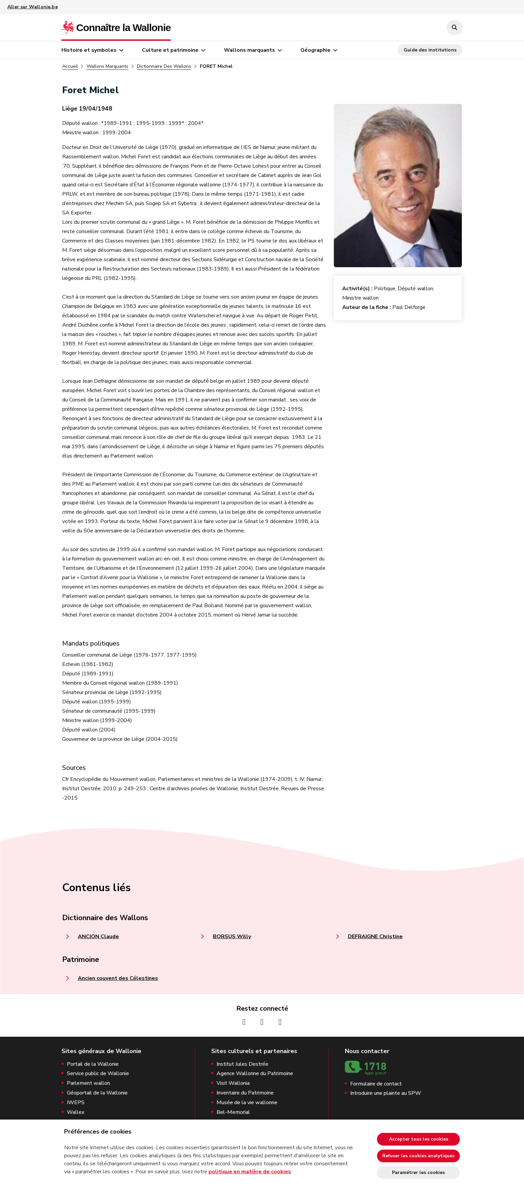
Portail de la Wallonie (93, 1064)
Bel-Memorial (233, 1112)
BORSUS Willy (232, 936)
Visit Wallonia (233, 1083)
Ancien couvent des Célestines (118, 978)
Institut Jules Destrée (242, 1064)
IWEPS (76, 1102)
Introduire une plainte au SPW (385, 1093)
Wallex (75, 1112)
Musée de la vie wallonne (247, 1102)
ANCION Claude (98, 936)
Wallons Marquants (107, 66)
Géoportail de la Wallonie (97, 1092)
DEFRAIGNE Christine (375, 936)
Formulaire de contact (376, 1083)
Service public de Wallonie (98, 1073)
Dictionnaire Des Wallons (164, 66)
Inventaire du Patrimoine (245, 1092)
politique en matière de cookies (250, 1171)
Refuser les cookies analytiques (418, 1156)
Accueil (70, 66)
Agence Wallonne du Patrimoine (255, 1073)
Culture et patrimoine (170, 50)
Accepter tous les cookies (418, 1139)
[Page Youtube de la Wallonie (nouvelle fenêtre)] (280, 1022)
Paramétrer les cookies (418, 1172)
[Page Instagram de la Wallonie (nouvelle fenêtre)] (262, 1022)
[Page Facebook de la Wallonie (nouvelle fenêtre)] (244, 1022)
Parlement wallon (88, 1083)
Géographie (315, 50)
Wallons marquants (249, 50)
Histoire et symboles (89, 50)
